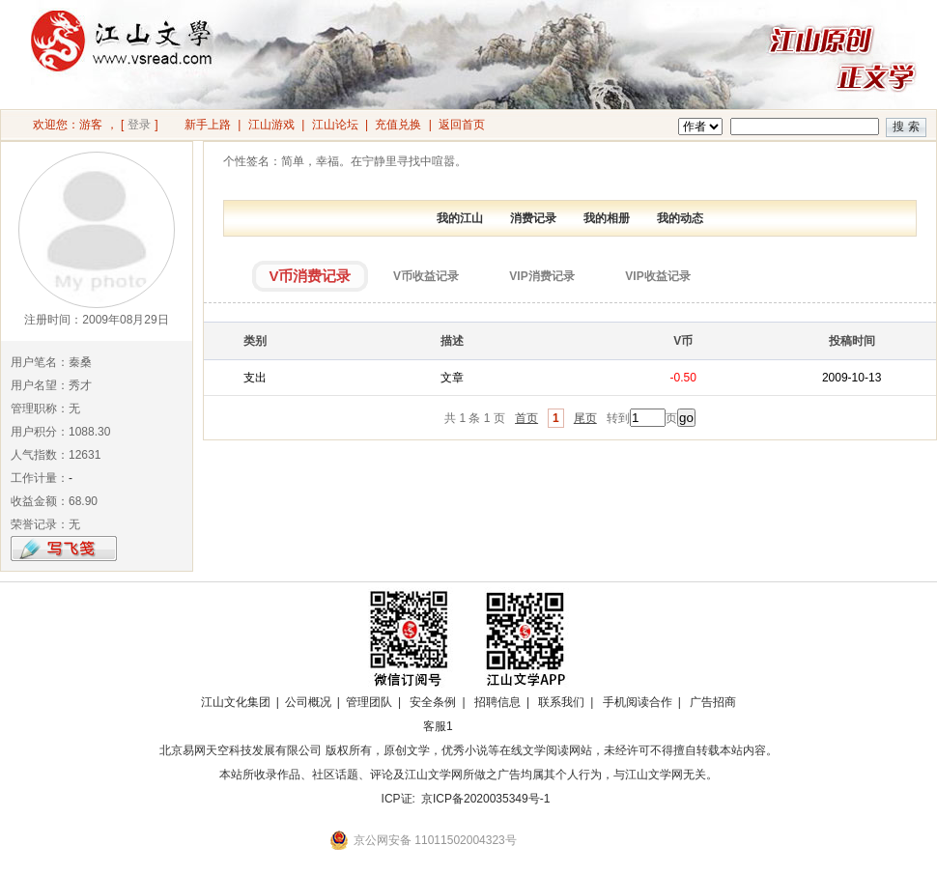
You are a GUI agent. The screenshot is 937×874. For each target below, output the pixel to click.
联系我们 (561, 702)
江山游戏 (271, 124)
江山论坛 (335, 124)
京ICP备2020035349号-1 (485, 798)
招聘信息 (497, 702)
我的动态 (680, 218)
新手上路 (208, 124)
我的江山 (460, 218)
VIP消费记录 (541, 276)
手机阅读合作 (637, 702)
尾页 (585, 418)
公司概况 (308, 702)
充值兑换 (398, 124)
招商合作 (491, 726)
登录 (139, 124)
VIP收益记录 (657, 276)
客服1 (438, 726)
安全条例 (433, 702)
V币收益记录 (426, 276)
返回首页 (462, 124)
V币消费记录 (310, 276)
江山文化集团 (235, 702)
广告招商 (713, 702)
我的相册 (606, 218)
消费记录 (533, 218)
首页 (526, 418)
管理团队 (369, 702)
